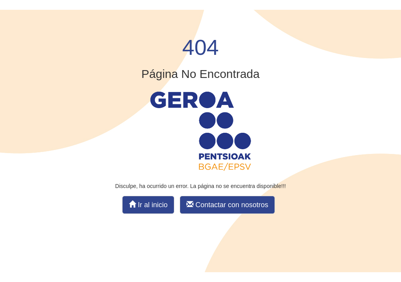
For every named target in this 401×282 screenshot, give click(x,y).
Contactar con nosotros (227, 205)
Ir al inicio (148, 205)
